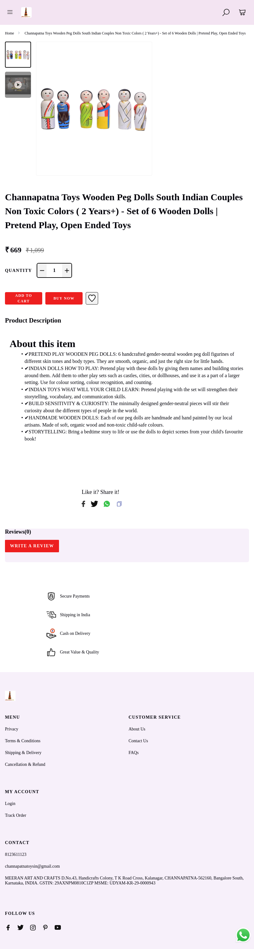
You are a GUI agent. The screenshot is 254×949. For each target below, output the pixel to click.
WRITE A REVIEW (32, 546)
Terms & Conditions (22, 741)
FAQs (133, 752)
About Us (137, 729)
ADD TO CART (23, 298)
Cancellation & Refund (25, 764)
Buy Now (64, 298)
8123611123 (15, 854)
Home (9, 33)
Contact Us (138, 741)
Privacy (11, 729)
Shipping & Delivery (23, 752)
